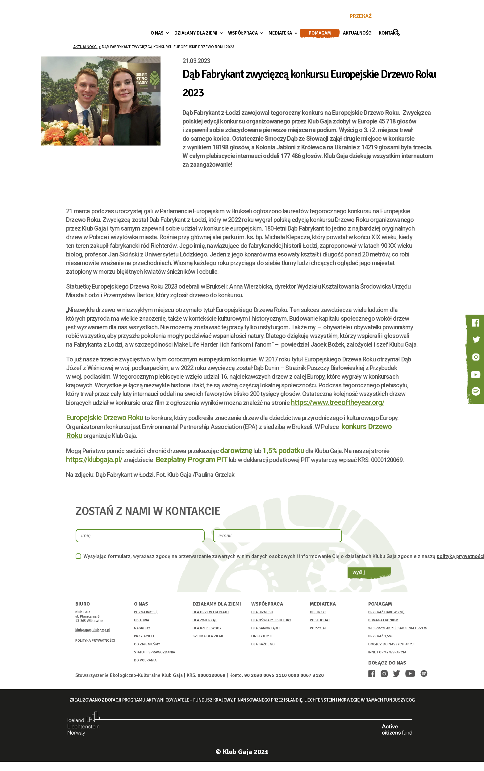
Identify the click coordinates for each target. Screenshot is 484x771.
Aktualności (358, 33)
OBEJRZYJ (318, 612)
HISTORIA (141, 620)
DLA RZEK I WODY (207, 628)
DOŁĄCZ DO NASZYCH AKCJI (391, 644)
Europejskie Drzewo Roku (104, 417)
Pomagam (320, 33)
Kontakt (388, 33)
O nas (157, 33)
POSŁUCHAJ (320, 620)
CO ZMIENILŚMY (147, 644)
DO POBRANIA (145, 660)
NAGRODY (142, 628)
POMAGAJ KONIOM (383, 620)
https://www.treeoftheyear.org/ (337, 402)
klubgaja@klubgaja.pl (92, 630)
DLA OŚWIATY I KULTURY (271, 620)
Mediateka (280, 33)
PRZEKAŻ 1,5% (380, 636)
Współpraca (243, 33)
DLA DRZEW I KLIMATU (211, 612)
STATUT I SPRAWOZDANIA (154, 652)
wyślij (361, 535)
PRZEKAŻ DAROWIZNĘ (386, 612)
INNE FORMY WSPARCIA (387, 652)
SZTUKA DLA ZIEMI (208, 636)
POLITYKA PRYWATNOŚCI (95, 640)
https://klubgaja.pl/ (94, 459)
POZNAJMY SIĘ (146, 612)
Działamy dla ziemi (195, 33)
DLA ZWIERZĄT (205, 620)
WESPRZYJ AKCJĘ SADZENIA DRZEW (397, 628)
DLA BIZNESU (262, 612)
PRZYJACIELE (144, 636)
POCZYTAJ (318, 628)
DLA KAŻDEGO (263, 644)
